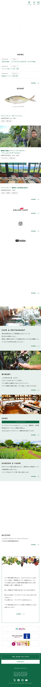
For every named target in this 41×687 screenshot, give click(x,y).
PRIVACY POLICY (20, 668)
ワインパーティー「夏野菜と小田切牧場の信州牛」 (15, 187)
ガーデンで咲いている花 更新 (10, 69)
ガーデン (15, 66)
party (3, 121)
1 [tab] (20, 27)
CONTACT (20, 662)
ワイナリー (14, 73)
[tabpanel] (20, 18)
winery (20, 360)
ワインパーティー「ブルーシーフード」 (12, 116)
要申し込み (9, 121)
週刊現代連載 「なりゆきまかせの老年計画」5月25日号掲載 (18, 61)
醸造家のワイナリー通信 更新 (10, 76)
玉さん (14, 59)
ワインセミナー (5, 158)
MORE (33, 83)
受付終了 (8, 192)
